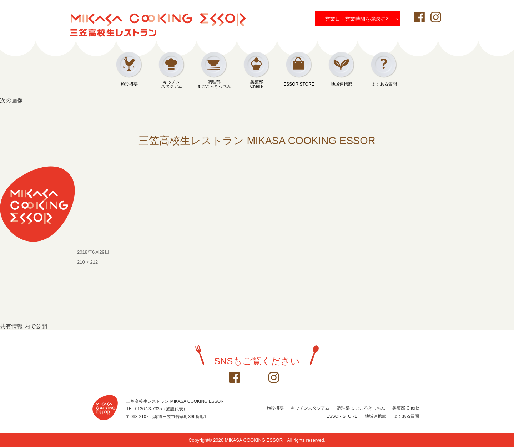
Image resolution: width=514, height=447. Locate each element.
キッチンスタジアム (171, 84)
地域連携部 (341, 84)
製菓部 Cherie (405, 408)
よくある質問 (384, 84)
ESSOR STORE (298, 84)
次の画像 (11, 100)
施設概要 (129, 84)
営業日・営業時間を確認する (361, 18)
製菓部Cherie (256, 84)
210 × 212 (87, 262)
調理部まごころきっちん (214, 84)
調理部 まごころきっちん (361, 408)
